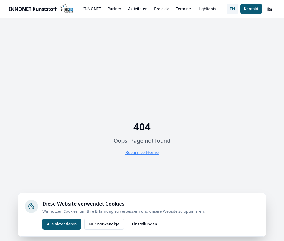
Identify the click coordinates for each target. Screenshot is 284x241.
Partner (114, 8)
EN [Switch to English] (232, 8)
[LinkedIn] (269, 8)
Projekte (161, 8)
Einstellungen (144, 224)
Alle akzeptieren (62, 224)
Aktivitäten (138, 8)
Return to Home (142, 152)
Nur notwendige (104, 224)
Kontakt (251, 8)
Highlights (206, 8)
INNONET (92, 8)
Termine (183, 8)
